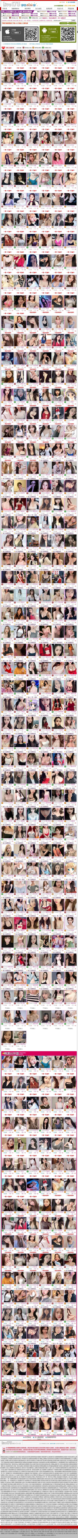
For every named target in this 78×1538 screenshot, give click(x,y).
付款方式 (60, 8)
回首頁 (5, 8)
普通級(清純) (35, 18)
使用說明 (49, 8)
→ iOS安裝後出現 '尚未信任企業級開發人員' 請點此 (14, 44)
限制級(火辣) (14, 18)
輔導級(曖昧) (25, 18)
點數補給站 (15, 8)
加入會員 (38, 8)
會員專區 (28, 8)
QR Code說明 (72, 23)
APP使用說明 (63, 23)
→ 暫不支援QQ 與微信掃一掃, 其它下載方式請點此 (40, 44)
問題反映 (71, 8)
